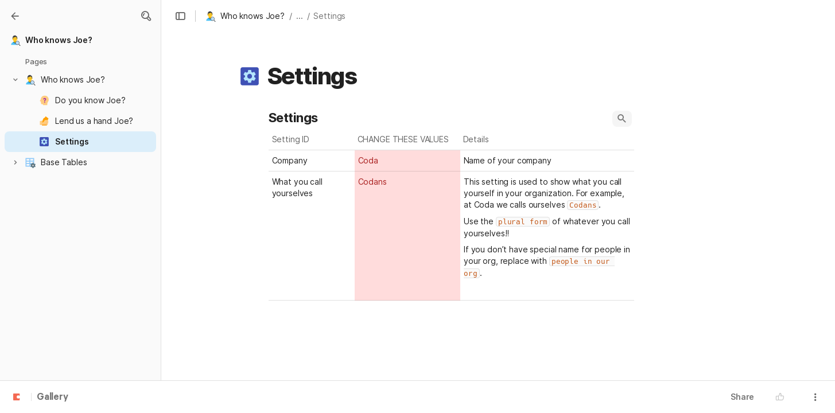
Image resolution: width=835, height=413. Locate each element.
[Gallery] (15, 16)
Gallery (52, 397)
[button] (146, 16)
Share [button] (742, 397)
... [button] (299, 16)
